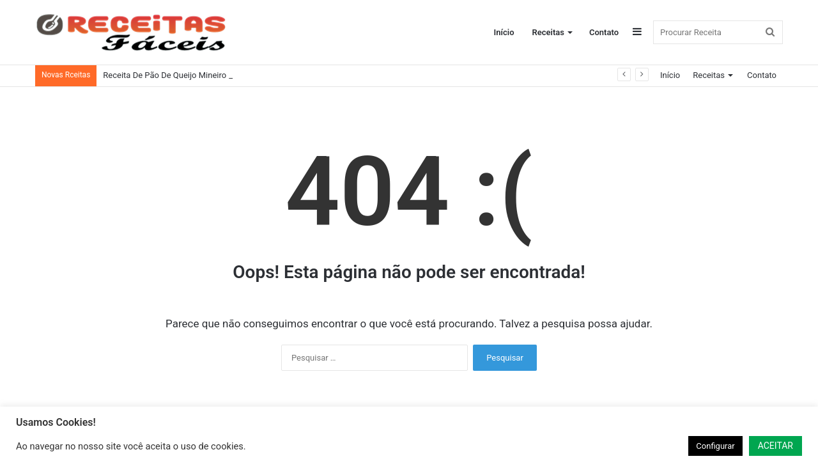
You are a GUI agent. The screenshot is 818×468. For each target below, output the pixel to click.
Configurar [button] (715, 446)
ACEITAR (775, 446)
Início (504, 32)
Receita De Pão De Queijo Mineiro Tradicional (186, 75)
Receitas (548, 32)
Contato (604, 32)
